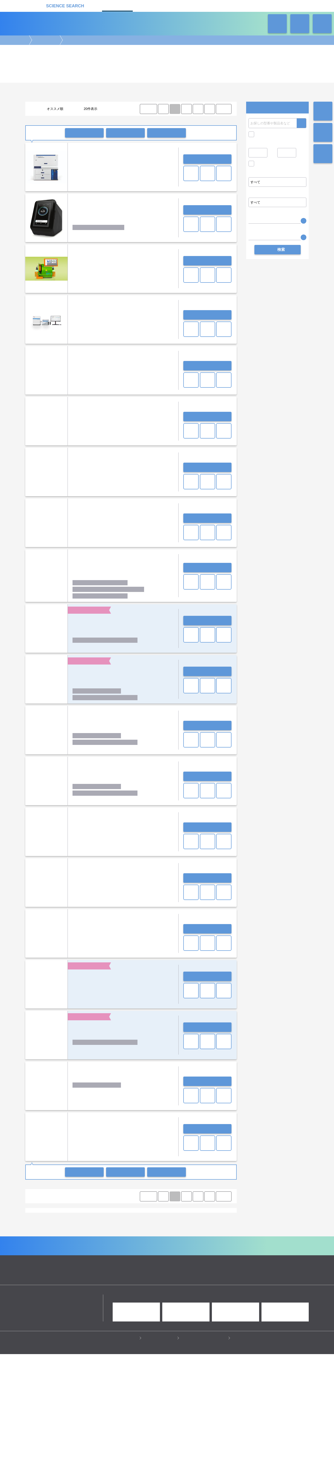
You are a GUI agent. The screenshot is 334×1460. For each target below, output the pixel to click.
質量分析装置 (106, 1300)
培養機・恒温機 (213, 1296)
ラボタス (183, 5)
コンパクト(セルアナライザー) (49, 1274)
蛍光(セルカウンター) (162, 1283)
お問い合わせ (207, 159)
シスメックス (79, 1252)
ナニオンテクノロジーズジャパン (174, 1252)
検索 (301, 123)
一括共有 (125, 133)
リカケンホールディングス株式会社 (59, 1403)
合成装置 (161, 1300)
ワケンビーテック (194, 1257)
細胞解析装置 (45, 40)
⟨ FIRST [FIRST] (148, 109)
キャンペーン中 (267, 134)
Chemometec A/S (61, 1243)
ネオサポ (216, 5)
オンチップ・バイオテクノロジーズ (186, 1248)
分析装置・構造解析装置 (135, 1300)
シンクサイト (101, 1252)
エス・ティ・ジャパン (107, 1248)
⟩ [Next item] (209, 109)
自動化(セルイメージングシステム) (122, 1283)
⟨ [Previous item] (163, 109)
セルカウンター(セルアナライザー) (117, 1274)
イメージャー (81, 1274)
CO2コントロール (76, 1278)
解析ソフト (59, 1230)
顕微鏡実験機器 (136, 1296)
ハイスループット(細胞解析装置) (74, 1283)
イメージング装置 (110, 1296)
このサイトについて (161, 1443)
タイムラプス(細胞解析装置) (192, 1278)
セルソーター (65, 1226)
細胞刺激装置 (202, 1226)
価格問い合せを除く (271, 165)
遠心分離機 (127, 1305)
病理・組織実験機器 (185, 1296)
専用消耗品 (162, 1278)
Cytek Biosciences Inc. (93, 1243)
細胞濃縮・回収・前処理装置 (171, 1226)
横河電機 (216, 1257)
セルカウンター (116, 1226)
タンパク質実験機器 (203, 1300)
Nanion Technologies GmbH (133, 1243)
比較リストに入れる (166, 133)
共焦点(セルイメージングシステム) (115, 1278)
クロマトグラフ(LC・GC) (76, 1300)
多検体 (146, 1278)
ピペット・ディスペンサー (99, 1305)
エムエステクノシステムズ (143, 1248)
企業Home (115, 1346)
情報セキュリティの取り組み (205, 1443)
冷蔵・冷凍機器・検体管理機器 (159, 1305)
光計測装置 (178, 1300)
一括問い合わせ (84, 133)
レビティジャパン (167, 1257)
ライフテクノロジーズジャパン (131, 1257)
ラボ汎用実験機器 (195, 1305)
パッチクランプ (80, 1230)
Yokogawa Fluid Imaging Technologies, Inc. (185, 1243)
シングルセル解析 (41, 1226)
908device (37, 1243)
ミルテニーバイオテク (93, 1257)
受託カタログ (150, 5)
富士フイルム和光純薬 (85, 1261)
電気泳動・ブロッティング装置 (74, 1296)
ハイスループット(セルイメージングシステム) (173, 1274)
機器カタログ (117, 5)
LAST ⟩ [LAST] (224, 109)
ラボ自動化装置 (67, 1305)
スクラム (120, 1252)
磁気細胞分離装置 (90, 1226)
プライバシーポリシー (121, 1443)
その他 (99, 1230)
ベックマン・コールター (58, 1257)
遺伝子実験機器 (40, 1296)
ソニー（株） (139, 1252)
